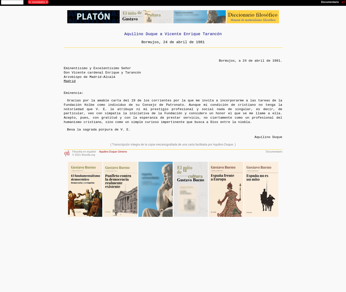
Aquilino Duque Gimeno (113, 151)
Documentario (274, 151)
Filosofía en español (84, 151)
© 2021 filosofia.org (83, 154)
